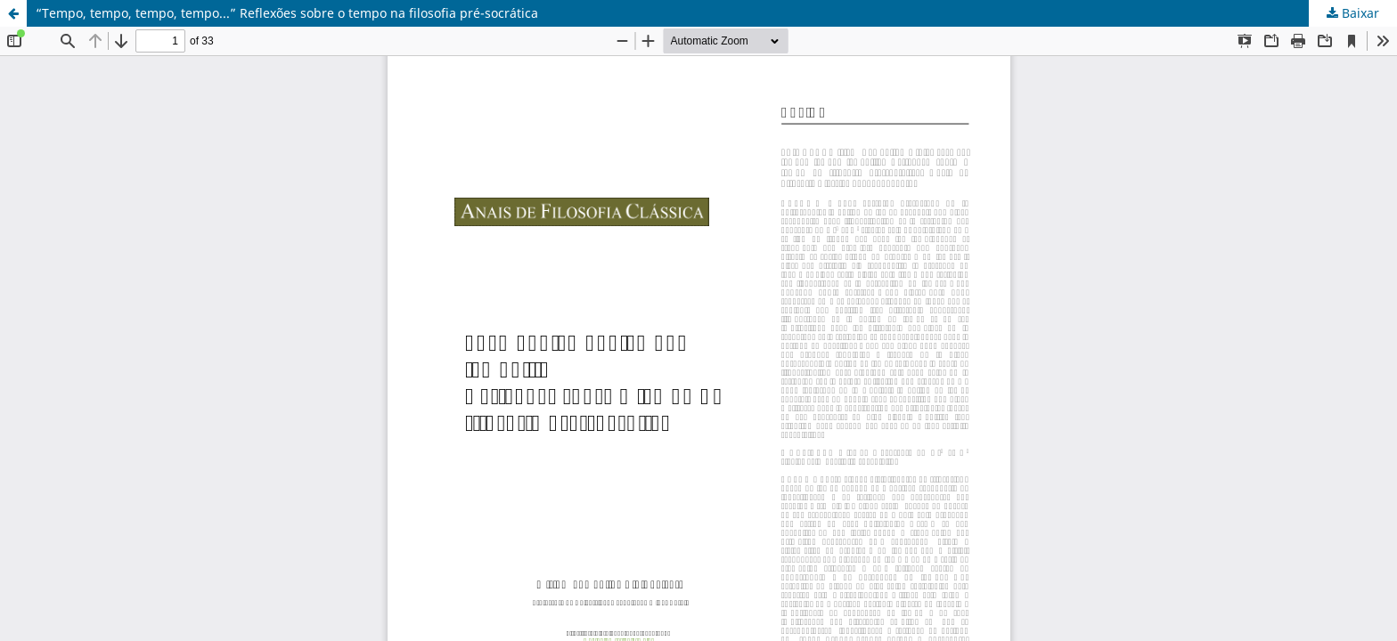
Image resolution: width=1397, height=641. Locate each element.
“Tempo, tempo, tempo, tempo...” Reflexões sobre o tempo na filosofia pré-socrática (287, 12)
